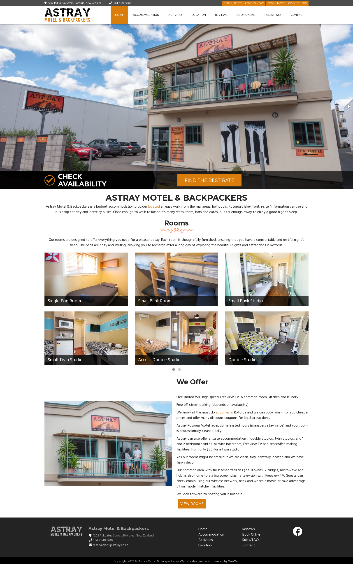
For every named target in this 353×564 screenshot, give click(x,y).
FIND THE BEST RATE (209, 180)
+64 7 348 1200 (122, 3)
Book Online (246, 15)
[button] (349, 106)
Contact (297, 15)
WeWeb (233, 561)
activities (223, 412)
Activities (175, 15)
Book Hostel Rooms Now (243, 3)
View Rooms (192, 504)
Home (119, 15)
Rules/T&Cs (273, 15)
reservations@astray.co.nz (110, 545)
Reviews (221, 15)
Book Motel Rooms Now (287, 3)
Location (199, 15)
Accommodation (146, 15)
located (154, 207)
